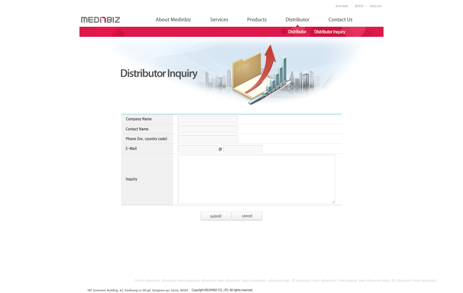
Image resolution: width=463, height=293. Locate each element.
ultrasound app (278, 280)
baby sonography (254, 280)
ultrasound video (173, 280)
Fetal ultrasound (424, 280)
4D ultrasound (301, 280)
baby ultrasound (229, 280)
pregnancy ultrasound (201, 280)
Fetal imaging (346, 280)
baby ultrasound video (374, 280)
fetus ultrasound (324, 280)
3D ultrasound (401, 280)
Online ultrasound (147, 280)
